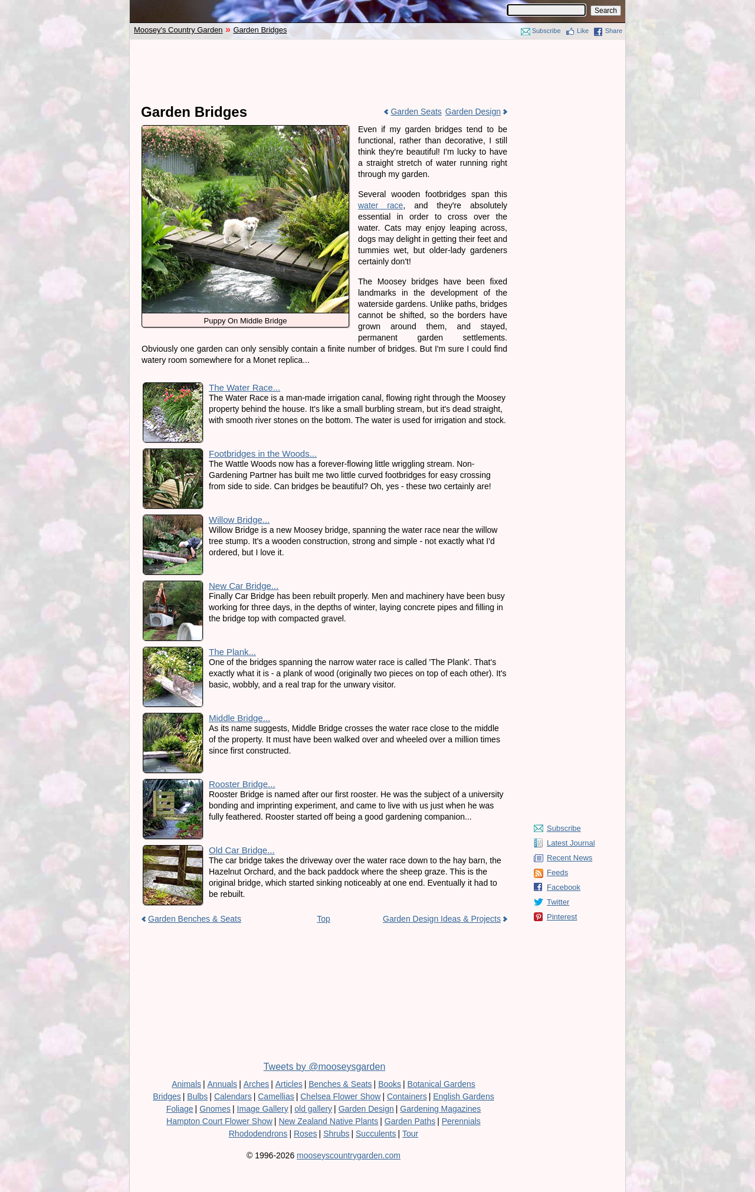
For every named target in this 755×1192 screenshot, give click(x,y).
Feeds (557, 872)
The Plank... (232, 652)
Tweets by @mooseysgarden (325, 1067)
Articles (289, 1084)
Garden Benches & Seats (194, 919)
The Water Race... (244, 387)
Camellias (276, 1096)
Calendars (233, 1096)
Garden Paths (410, 1121)
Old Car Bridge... (242, 850)
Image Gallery (262, 1109)
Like (583, 30)
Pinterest (562, 916)
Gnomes (215, 1109)
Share (613, 30)
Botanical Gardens (441, 1084)
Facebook (563, 887)
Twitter (558, 902)
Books (389, 1084)
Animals (186, 1084)
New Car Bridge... (243, 586)
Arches (257, 1084)
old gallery (313, 1109)
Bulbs (197, 1096)
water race (380, 205)
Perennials (461, 1121)
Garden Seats (415, 111)
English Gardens (463, 1096)
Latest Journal (571, 843)
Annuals (223, 1084)
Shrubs (336, 1133)
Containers (407, 1096)
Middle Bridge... (239, 718)
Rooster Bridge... (242, 784)
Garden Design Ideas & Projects (442, 919)
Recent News (569, 857)
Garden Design (473, 111)
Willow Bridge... (239, 520)
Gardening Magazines (440, 1109)
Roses (305, 1133)
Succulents (376, 1133)
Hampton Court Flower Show (219, 1121)
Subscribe (546, 30)
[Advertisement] (377, 72)
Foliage (179, 1109)
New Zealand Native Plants (328, 1121)
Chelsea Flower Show (340, 1096)
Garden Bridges (260, 29)
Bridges (166, 1096)
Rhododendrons (258, 1133)
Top (323, 919)
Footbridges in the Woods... (263, 453)
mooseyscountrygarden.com (349, 1155)
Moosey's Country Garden (178, 29)
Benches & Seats (340, 1084)
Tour (410, 1133)
